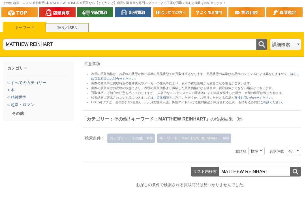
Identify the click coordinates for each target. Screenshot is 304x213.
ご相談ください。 (272, 102)
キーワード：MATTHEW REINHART (189, 138)
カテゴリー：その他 (126, 138)
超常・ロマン (22, 104)
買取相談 (163, 97)
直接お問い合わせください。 (254, 97)
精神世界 (18, 97)
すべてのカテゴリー (28, 82)
